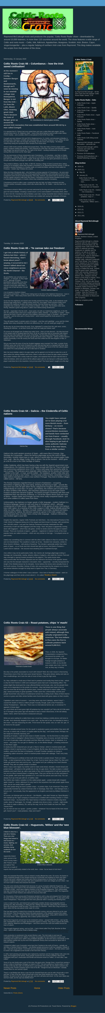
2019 (80, 206)
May (81, 172)
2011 (80, 216)
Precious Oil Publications (86, 153)
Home (37, 988)
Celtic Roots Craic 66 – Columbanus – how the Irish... (88, 180)
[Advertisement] (37, 222)
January (82, 175)
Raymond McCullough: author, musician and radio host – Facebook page (87, 149)
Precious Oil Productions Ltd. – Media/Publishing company (88, 157)
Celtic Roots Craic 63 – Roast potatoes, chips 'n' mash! (35, 622)
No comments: (40, 200)
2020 (80, 169)
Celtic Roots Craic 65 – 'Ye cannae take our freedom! (34, 248)
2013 (80, 209)
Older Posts (64, 988)
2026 (80, 166)
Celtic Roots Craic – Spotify (86, 108)
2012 (80, 212)
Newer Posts (10, 988)
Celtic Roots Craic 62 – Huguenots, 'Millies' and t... (89, 201)
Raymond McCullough (86, 234)
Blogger (73, 1006)
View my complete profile (84, 300)
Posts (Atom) (18, 993)
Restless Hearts (51, 575)
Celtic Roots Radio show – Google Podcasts (86, 125)
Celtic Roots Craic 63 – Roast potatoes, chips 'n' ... (89, 196)
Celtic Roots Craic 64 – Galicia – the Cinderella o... (89, 191)
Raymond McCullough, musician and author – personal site (88, 143)
